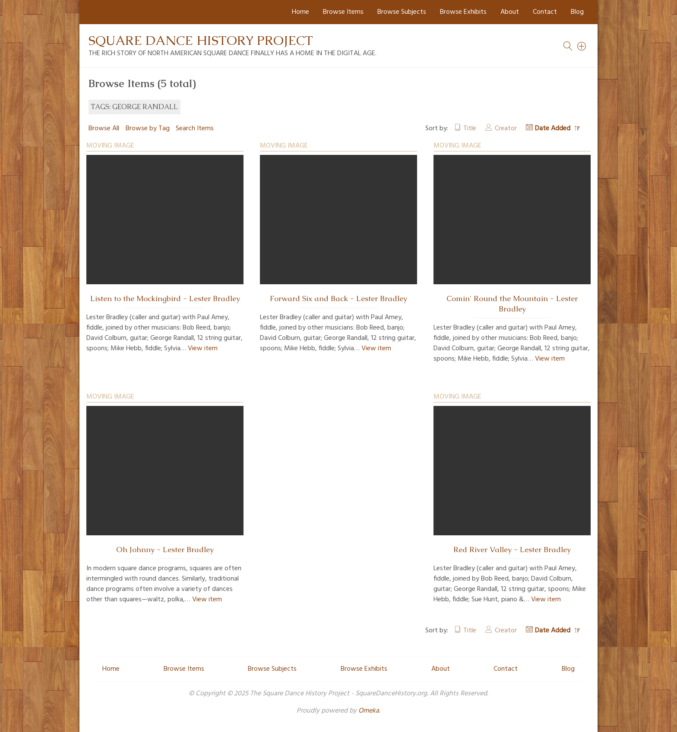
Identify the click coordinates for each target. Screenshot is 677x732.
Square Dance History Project (201, 40)
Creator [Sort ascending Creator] (506, 128)
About (509, 12)
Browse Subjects (401, 12)
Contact (545, 12)
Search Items (195, 128)
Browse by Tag (148, 128)
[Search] (582, 46)
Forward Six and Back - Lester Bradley (338, 298)
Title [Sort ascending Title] (469, 128)
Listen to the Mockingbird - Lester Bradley (165, 298)
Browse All (104, 128)
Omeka (368, 710)
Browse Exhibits (463, 12)
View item (203, 348)
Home (300, 12)
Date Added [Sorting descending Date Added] (553, 128)
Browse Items (343, 12)
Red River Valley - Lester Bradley (512, 549)
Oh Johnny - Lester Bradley (165, 549)
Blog (577, 12)
